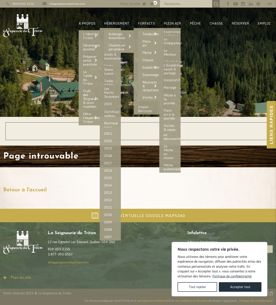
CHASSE (216, 23)
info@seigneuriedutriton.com (67, 3)
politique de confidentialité (154, 300)
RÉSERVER (240, 23)
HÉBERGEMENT (116, 23)
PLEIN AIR (172, 23)
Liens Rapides (271, 124)
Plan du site (17, 277)
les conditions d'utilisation (191, 300)
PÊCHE (195, 23)
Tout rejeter (197, 286)
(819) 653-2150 (23, 3)
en (270, 3)
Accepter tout (240, 286)
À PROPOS (87, 23)
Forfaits (146, 23)
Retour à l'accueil (25, 190)
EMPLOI (264, 23)
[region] (219, 269)
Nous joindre (130, 4)
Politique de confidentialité (232, 276)
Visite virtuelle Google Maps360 (138, 215)
